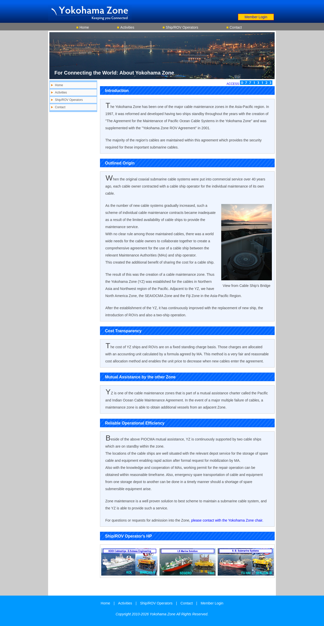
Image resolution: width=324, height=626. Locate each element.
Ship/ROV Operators (182, 27)
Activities (127, 27)
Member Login (256, 17)
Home (84, 27)
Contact (236, 27)
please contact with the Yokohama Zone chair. (227, 520)
